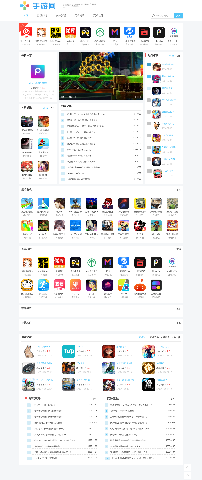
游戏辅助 (80, 351)
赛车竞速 (40, 368)
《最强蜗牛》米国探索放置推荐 (46, 446)
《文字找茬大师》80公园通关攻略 (47, 411)
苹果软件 (26, 322)
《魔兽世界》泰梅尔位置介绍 (79, 156)
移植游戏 (160, 368)
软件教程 (61, 15)
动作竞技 (160, 351)
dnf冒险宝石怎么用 (75, 173)
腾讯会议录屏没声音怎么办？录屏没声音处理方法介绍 (134, 458)
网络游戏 (120, 351)
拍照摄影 (35, 87)
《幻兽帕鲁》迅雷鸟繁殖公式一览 (81, 161)
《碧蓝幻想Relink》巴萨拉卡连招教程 (83, 167)
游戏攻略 (42, 15)
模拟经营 (40, 351)
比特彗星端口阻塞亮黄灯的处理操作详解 (128, 440)
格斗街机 (80, 368)
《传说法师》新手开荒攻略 (45, 458)
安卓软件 (98, 15)
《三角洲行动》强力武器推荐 (79, 138)
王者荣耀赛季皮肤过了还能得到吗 (125, 446)
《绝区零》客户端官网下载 (79, 179)
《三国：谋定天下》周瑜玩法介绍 (81, 132)
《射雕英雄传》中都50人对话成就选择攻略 (85, 126)
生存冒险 (160, 384)
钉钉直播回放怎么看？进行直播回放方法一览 (130, 429)
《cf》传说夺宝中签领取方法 (78, 150)
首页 (25, 15)
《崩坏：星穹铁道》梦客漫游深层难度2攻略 (85, 114)
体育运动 (120, 368)
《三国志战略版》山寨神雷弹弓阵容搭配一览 (52, 452)
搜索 (178, 15)
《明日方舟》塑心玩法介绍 (44, 405)
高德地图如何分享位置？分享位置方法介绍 (129, 417)
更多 (178, 190)
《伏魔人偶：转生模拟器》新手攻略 (81, 120)
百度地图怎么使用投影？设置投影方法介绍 (129, 452)
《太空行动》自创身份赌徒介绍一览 (48, 429)
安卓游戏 (79, 15)
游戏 (45, 108)
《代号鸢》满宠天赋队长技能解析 (81, 144)
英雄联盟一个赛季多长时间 (122, 411)
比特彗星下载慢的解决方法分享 (124, 434)
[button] (65, 76)
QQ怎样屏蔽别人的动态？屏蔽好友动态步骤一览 (131, 405)
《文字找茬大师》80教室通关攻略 (47, 417)
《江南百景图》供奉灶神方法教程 (47, 423)
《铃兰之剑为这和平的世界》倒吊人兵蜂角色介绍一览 (55, 440)
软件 (52, 108)
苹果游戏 (26, 308)
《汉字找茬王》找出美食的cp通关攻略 (49, 434)
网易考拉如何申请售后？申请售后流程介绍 (129, 423)
